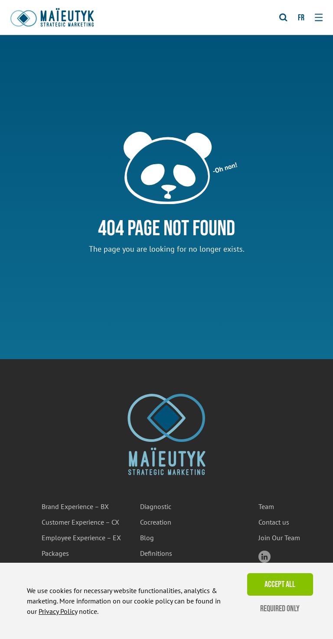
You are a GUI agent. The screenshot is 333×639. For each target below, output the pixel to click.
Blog (147, 537)
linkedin (264, 557)
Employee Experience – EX (81, 537)
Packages (55, 553)
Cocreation (155, 522)
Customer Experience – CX (80, 522)
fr (301, 17)
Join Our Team (279, 537)
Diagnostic (155, 506)
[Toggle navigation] (319, 17)
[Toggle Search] (283, 17)
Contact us (273, 522)
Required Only (280, 608)
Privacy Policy (58, 611)
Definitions (156, 553)
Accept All (279, 584)
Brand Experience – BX (75, 506)
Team (266, 506)
